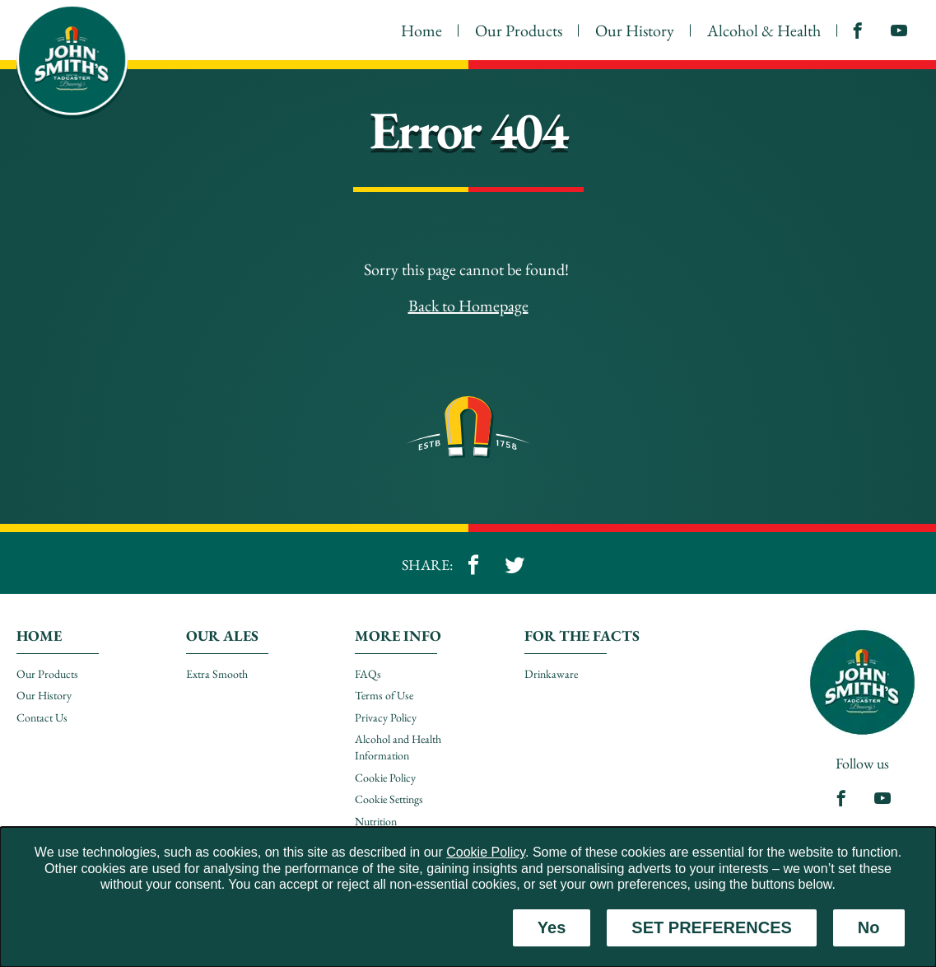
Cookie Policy (485, 852)
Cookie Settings (389, 799)
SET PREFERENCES (711, 927)
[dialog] (468, 897)
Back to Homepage (468, 305)
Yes (552, 927)
